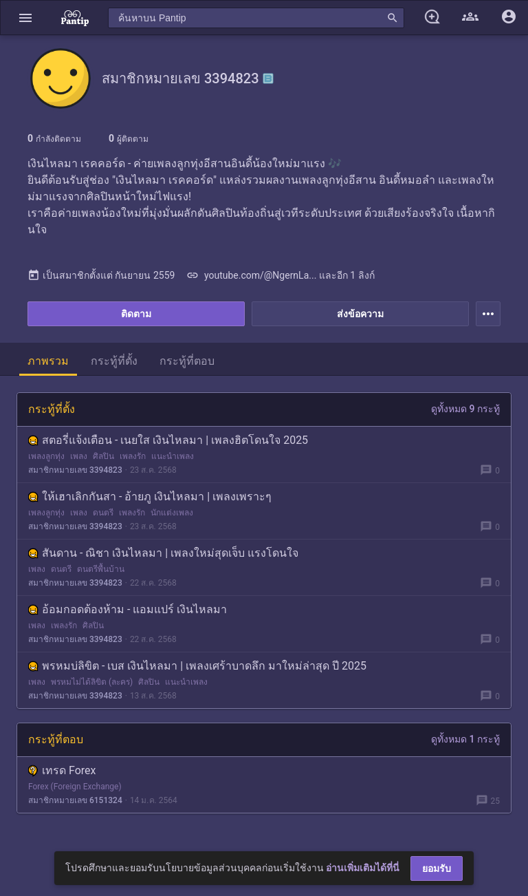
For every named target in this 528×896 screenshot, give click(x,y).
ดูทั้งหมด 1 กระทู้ (465, 739)
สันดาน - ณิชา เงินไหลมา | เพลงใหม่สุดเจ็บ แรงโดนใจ (163, 552)
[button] (25, 17)
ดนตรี (103, 513)
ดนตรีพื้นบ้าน (100, 569)
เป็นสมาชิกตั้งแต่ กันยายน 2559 (101, 275)
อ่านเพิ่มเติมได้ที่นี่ (362, 867)
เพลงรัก (133, 456)
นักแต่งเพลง (172, 513)
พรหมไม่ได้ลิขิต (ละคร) (92, 682)
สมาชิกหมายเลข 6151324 (75, 800)
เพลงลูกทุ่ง (46, 456)
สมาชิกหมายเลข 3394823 (75, 470)
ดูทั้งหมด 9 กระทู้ (465, 409)
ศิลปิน (103, 456)
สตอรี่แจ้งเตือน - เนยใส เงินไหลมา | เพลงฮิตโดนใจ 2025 (168, 440)
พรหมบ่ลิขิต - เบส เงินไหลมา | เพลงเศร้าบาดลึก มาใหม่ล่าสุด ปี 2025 (197, 665)
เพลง (78, 456)
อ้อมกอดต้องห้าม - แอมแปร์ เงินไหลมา (127, 609)
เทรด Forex (62, 770)
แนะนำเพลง (172, 456)
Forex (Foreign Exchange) (75, 786)
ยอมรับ (436, 868)
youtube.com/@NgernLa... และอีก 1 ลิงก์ (280, 275)
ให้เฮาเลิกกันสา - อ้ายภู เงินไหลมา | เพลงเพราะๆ (150, 496)
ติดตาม (136, 313)
